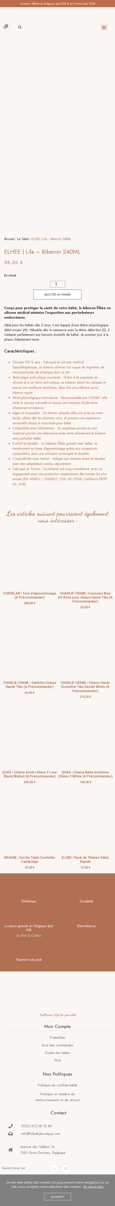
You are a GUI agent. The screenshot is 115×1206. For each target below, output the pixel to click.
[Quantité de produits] (57, 284)
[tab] (56, 423)
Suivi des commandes (58, 1045)
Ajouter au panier (57, 294)
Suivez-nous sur (13, 1168)
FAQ (57, 1060)
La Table (23, 239)
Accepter (57, 1196)
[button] (104, 27)
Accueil (9, 239)
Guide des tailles (57, 1052)
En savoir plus (93, 1186)
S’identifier (58, 1037)
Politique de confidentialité (57, 1085)
